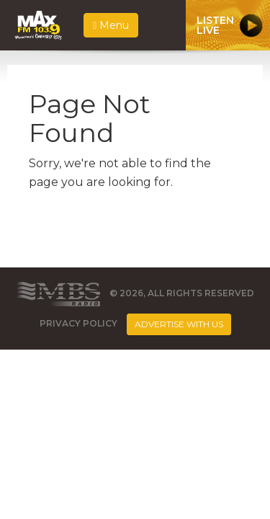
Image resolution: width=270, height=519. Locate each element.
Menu (111, 25)
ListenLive (215, 25)
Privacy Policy (78, 324)
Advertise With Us (179, 324)
